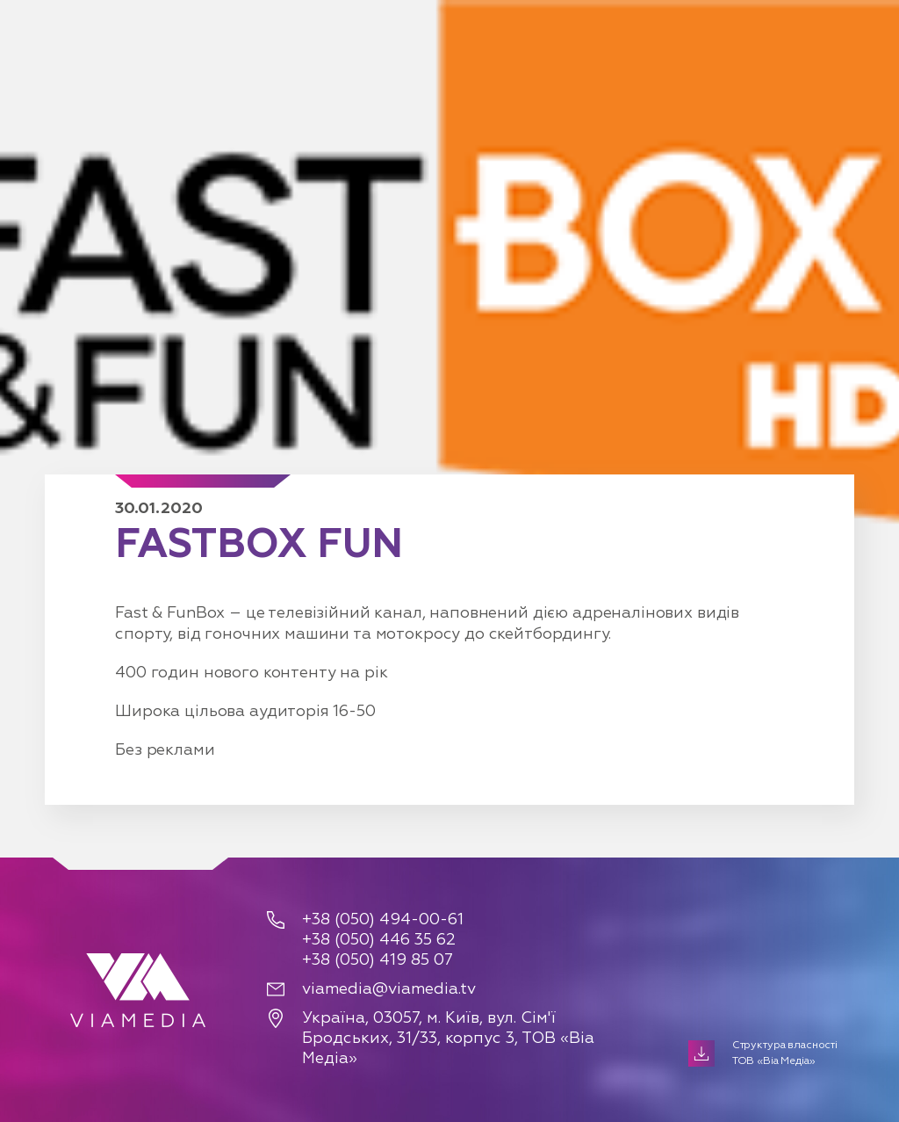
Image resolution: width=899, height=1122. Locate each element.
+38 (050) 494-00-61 (383, 920)
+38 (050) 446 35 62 (379, 940)
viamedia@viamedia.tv (389, 989)
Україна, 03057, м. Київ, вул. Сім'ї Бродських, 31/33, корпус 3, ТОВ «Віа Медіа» (448, 1038)
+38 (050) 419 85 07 (377, 960)
